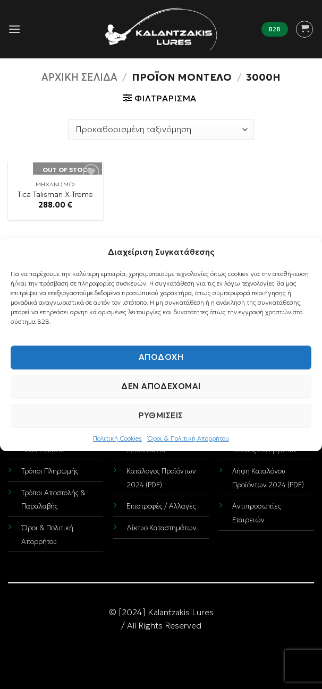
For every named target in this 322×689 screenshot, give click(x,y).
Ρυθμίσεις (161, 415)
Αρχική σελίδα (79, 77)
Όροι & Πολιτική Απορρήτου (188, 438)
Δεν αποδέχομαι (160, 386)
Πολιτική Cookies (117, 438)
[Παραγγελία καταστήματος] (161, 129)
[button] (14, 29)
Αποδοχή (161, 357)
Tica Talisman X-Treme (55, 194)
